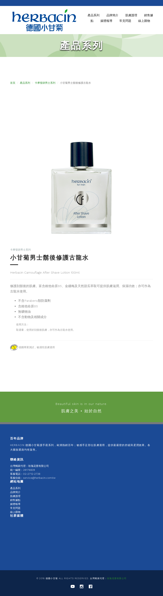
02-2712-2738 (31, 473)
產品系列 (93, 15)
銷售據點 (15, 500)
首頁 (12, 82)
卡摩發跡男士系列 (45, 82)
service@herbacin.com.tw (39, 477)
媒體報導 (106, 21)
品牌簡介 (15, 492)
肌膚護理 (15, 496)
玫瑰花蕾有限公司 (116, 578)
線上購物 (144, 21)
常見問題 (125, 21)
